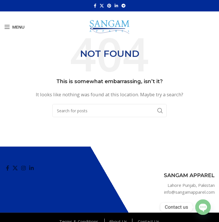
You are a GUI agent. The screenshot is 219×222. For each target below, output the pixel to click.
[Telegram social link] (123, 5)
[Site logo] (109, 26)
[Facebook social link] (95, 5)
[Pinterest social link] (109, 5)
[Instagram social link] (23, 168)
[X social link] (101, 5)
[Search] (109, 110)
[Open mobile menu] (14, 27)
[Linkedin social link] (116, 5)
